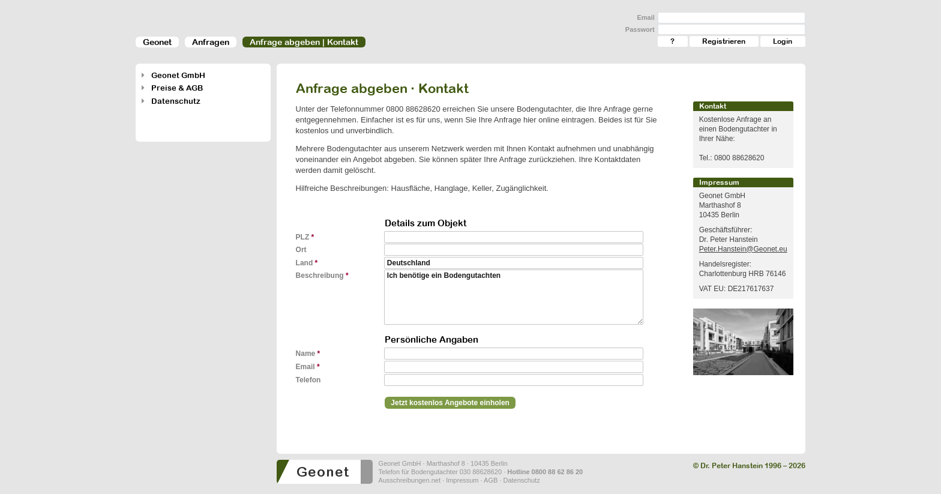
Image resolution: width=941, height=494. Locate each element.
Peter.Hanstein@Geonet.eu (743, 249)
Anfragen (210, 42)
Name (308, 353)
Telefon (310, 380)
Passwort (640, 29)
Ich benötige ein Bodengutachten (513, 297)
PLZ (305, 237)
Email (645, 17)
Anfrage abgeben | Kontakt (304, 42)
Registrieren (723, 41)
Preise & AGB (177, 87)
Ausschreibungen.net (409, 480)
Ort (303, 249)
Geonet (157, 42)
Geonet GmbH (178, 75)
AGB (491, 480)
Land (307, 263)
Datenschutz (175, 101)
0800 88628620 (413, 108)
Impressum (462, 480)
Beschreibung (322, 275)
